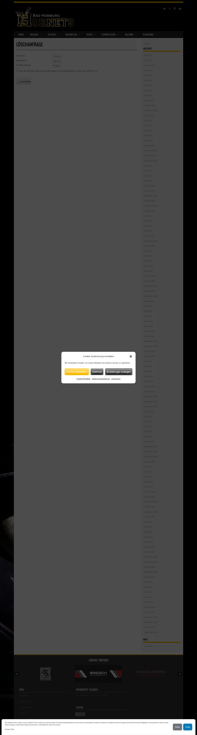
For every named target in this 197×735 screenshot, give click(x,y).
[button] (130, 356)
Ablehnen (97, 371)
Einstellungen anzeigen (119, 371)
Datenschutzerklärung (101, 379)
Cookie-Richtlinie (83, 379)
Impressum (116, 379)
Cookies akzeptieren (76, 371)
